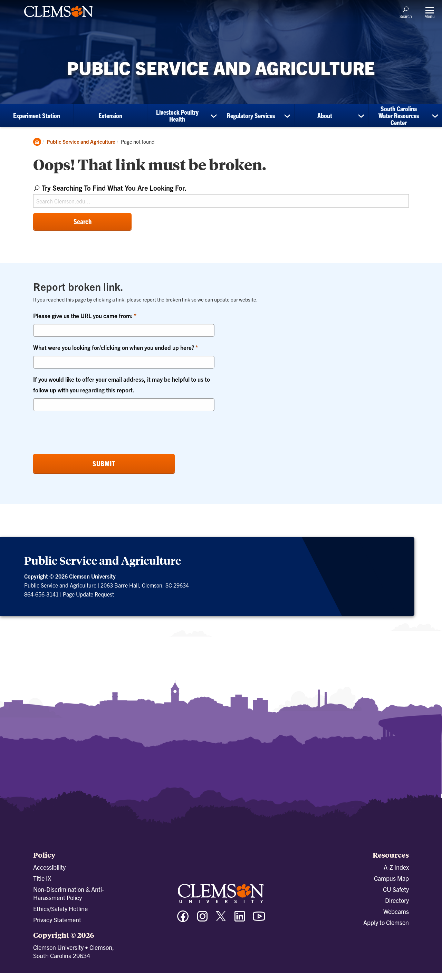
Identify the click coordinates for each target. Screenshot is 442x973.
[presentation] (85, 430)
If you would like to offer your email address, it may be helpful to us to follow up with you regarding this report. (121, 384)
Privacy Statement (57, 920)
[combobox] (221, 195)
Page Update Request (88, 594)
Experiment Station (36, 115)
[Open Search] (405, 12)
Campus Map (391, 878)
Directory (397, 900)
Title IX (42, 878)
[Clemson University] (58, 18)
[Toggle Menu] (429, 12)
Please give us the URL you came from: (83, 315)
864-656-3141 (41, 594)
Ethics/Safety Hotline (60, 909)
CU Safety (396, 889)
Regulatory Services (251, 115)
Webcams (396, 911)
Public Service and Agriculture (81, 141)
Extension (110, 115)
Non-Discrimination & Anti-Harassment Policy (68, 893)
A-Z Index (396, 867)
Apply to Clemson (386, 922)
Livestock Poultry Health (177, 115)
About (324, 115)
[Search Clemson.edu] (221, 201)
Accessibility (49, 867)
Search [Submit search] (83, 221)
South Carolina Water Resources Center (398, 115)
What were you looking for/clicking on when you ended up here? (114, 347)
